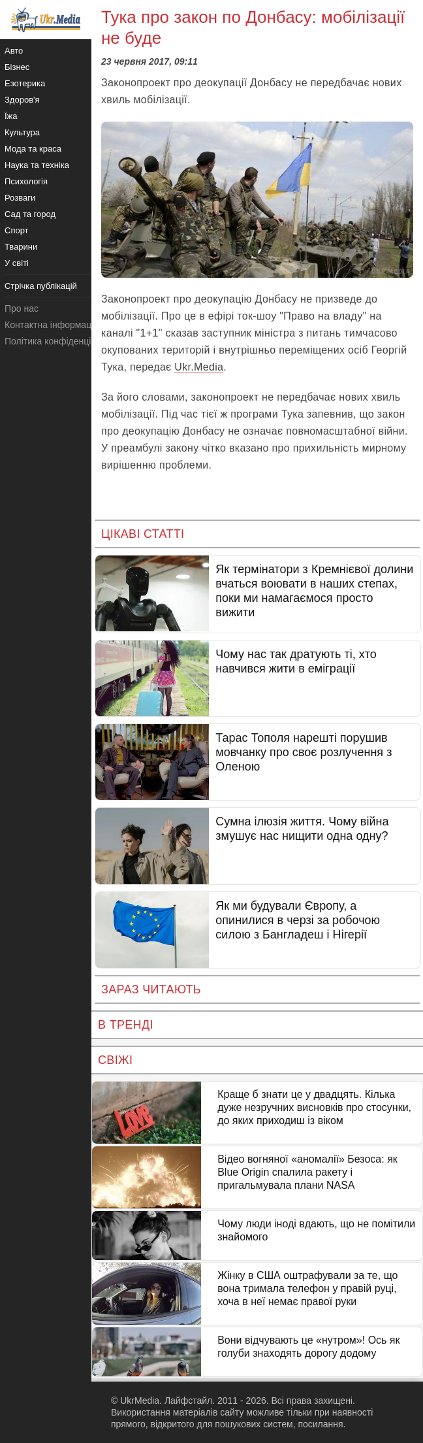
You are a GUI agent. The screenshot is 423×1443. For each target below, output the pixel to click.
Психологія (26, 181)
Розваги (20, 198)
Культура (22, 132)
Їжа (11, 116)
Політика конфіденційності (61, 341)
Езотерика (25, 83)
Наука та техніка (37, 165)
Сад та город (30, 214)
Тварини (21, 247)
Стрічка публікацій (41, 286)
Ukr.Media (198, 367)
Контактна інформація (52, 325)
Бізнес (17, 67)
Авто (14, 51)
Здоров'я (22, 100)
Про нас (22, 308)
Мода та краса (33, 149)
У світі (17, 263)
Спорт (17, 230)
